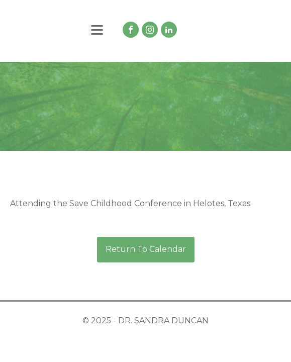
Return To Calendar (146, 249)
